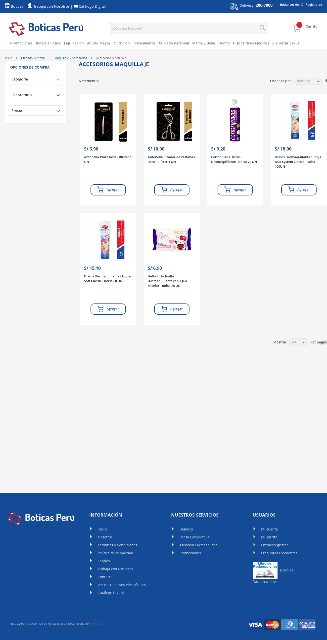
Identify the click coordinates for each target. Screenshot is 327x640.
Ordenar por (280, 103)
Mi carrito (269, 537)
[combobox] (189, 28)
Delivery (186, 529)
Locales (104, 561)
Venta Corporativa (194, 537)
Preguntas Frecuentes (279, 553)
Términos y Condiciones (117, 545)
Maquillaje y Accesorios (71, 80)
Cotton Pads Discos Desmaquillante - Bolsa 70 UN (234, 181)
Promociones (190, 553)
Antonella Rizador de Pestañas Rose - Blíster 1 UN (171, 181)
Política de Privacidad (115, 553)
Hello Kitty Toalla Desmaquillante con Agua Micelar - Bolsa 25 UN (167, 303)
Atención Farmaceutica (199, 545)
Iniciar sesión (289, 5)
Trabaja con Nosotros (115, 568)
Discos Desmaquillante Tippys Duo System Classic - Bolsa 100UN (298, 184)
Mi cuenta (269, 529)
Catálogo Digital (111, 592)
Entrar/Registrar (274, 545)
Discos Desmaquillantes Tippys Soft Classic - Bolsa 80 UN (108, 300)
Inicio (9, 80)
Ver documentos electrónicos (122, 584)
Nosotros (105, 537)
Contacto (105, 576)
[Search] (262, 28)
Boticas (17, 6)
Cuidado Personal (33, 80)
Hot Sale (96, 623)
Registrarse (314, 5)
